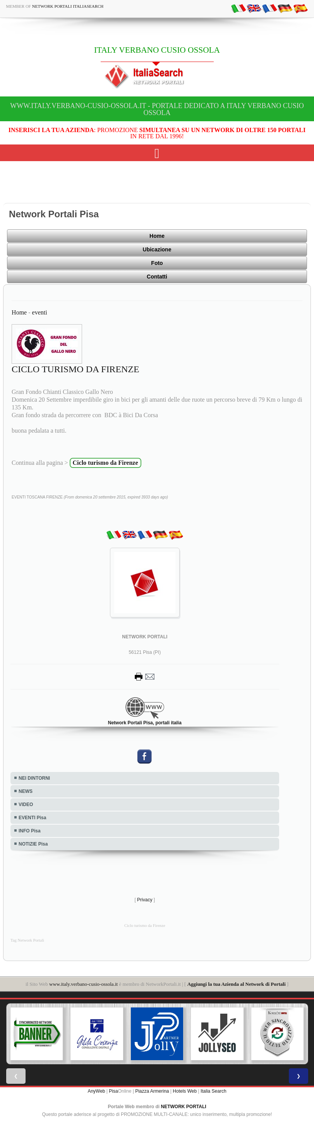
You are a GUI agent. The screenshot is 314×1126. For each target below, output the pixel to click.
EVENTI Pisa (32, 817)
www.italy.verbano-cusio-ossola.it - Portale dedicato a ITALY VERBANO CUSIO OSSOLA (157, 109)
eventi (39, 312)
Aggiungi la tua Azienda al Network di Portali (236, 984)
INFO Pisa (30, 831)
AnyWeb (96, 1091)
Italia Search (213, 1091)
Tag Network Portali (27, 940)
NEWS (26, 791)
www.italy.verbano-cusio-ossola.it (83, 984)
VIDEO (26, 804)
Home (157, 236)
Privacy (144, 900)
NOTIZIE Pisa (33, 844)
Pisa (113, 1091)
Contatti (157, 276)
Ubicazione (157, 249)
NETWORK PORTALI (183, 1106)
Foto (157, 263)
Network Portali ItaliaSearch (68, 6)
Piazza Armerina (152, 1091)
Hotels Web (185, 1091)
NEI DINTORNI (34, 778)
